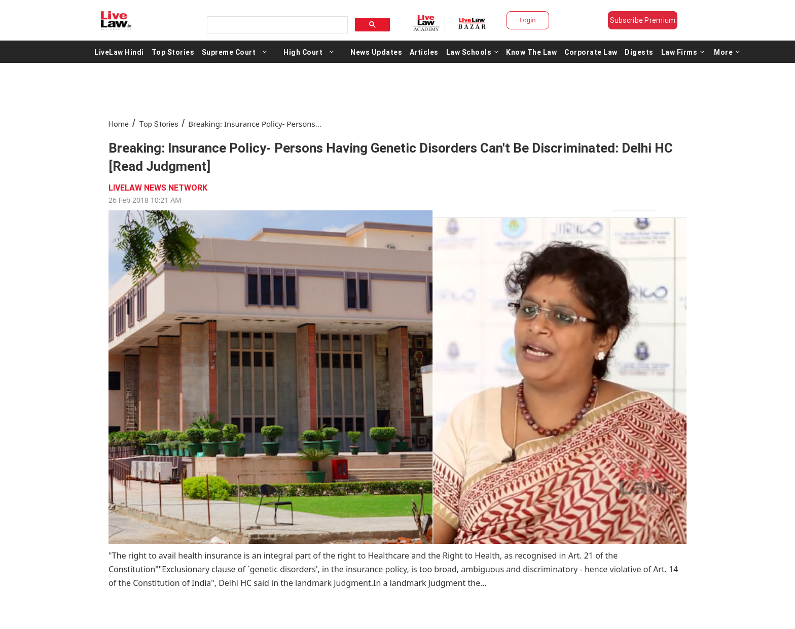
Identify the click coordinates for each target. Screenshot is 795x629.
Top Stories (173, 51)
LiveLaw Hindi (119, 51)
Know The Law (531, 51)
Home (119, 124)
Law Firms (683, 51)
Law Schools (472, 51)
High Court (302, 51)
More (727, 51)
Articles (424, 51)
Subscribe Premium (643, 20)
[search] (276, 25)
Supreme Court (229, 51)
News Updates (376, 51)
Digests (639, 51)
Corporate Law (591, 51)
